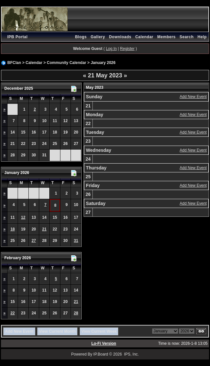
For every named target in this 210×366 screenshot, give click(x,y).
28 (76, 313)
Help (202, 37)
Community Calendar (66, 62)
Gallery (97, 37)
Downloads (120, 37)
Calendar (144, 37)
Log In (111, 48)
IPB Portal (17, 37)
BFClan (14, 62)
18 (12, 229)
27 (34, 240)
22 (12, 313)
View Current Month (57, 331)
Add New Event (193, 96)
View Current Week (99, 331)
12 (23, 217)
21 (44, 229)
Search (187, 37)
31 (76, 240)
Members (166, 37)
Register (127, 48)
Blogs (81, 37)
